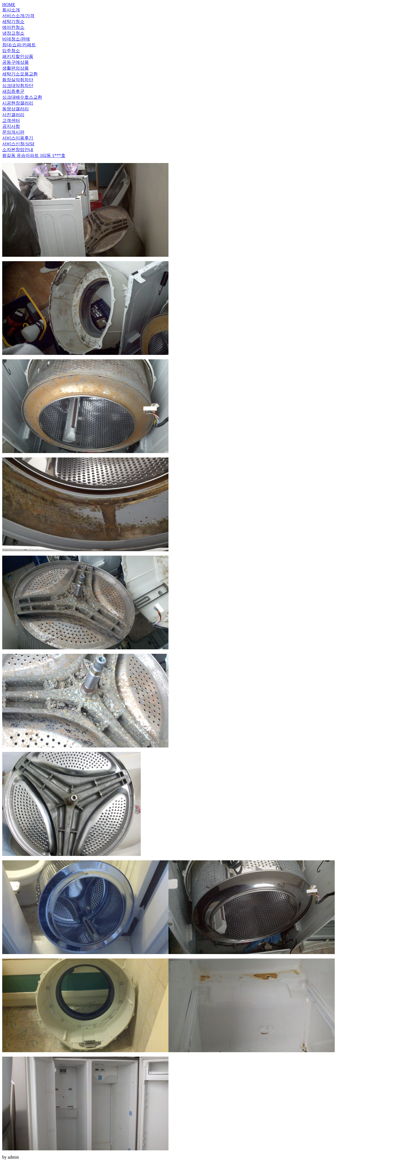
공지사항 (11, 126)
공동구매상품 (15, 62)
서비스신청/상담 (18, 143)
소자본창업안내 (17, 149)
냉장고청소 (13, 33)
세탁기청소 (13, 21)
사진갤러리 (13, 114)
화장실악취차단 (17, 79)
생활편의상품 (15, 68)
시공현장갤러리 (17, 103)
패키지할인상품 (17, 56)
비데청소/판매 (16, 39)
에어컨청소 (13, 27)
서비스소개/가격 (18, 15)
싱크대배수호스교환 (22, 97)
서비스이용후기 (17, 138)
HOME (8, 4)
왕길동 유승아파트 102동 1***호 (33, 155)
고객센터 (11, 120)
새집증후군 (13, 91)
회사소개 (11, 9)
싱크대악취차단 (17, 85)
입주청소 (11, 50)
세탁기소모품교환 (20, 74)
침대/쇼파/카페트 (19, 44)
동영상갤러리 (15, 108)
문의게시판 (13, 132)
